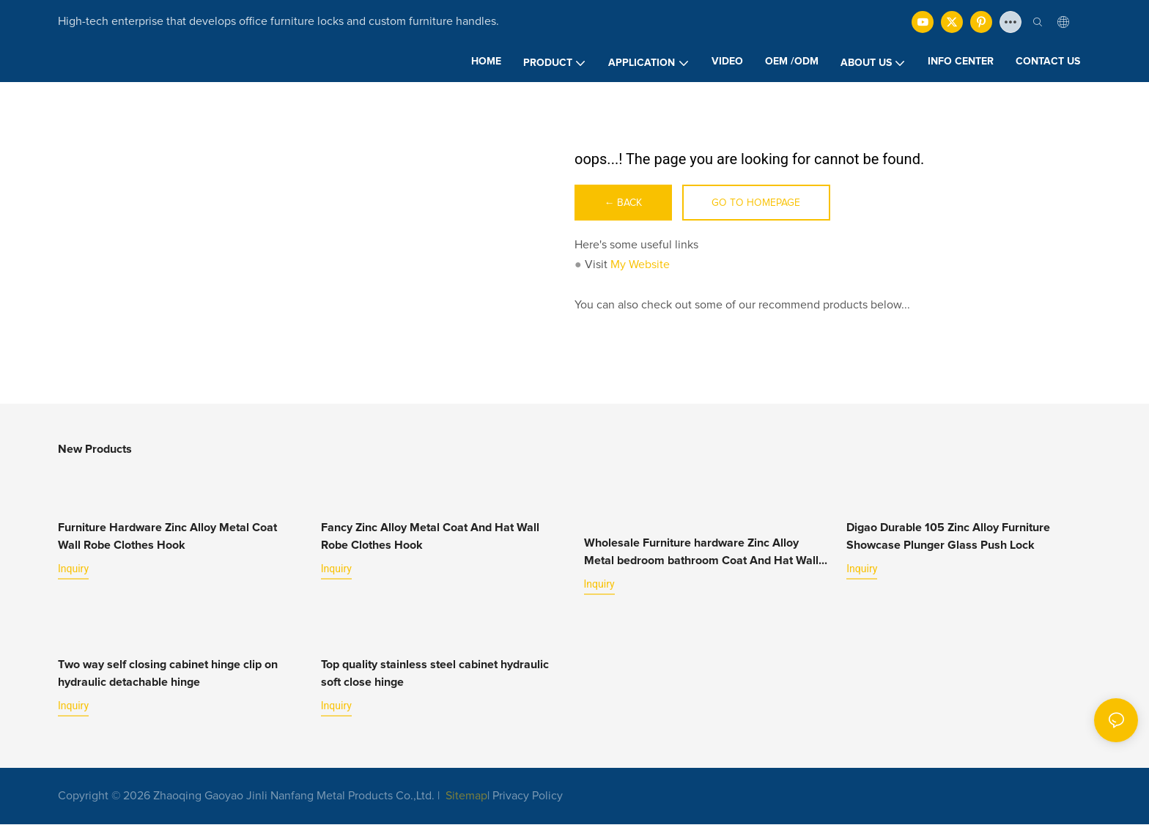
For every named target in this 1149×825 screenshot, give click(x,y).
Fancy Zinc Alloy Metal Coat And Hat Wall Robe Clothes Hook (430, 537)
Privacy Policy (527, 796)
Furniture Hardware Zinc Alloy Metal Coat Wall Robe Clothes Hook (167, 537)
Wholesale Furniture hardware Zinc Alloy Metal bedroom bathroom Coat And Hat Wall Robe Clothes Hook (701, 554)
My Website (640, 265)
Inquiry (73, 569)
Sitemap (465, 796)
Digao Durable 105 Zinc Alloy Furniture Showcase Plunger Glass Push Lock (948, 537)
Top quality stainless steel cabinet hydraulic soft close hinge (435, 673)
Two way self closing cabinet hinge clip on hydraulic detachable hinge (168, 673)
